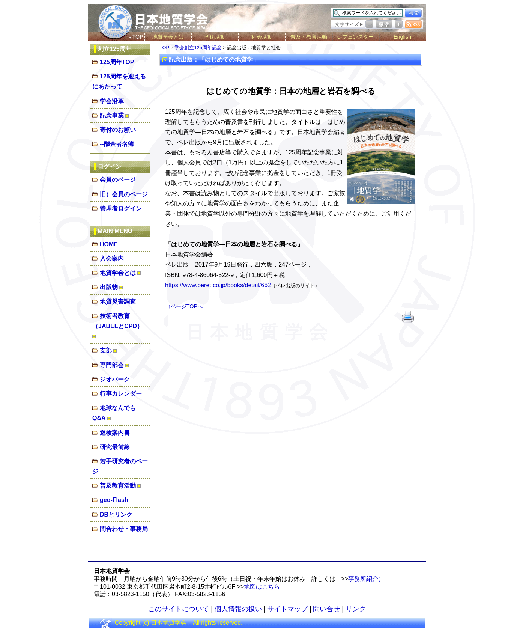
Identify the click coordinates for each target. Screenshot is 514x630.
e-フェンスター (355, 37)
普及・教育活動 (308, 37)
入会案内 (112, 258)
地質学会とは (168, 37)
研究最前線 (115, 447)
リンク (356, 609)
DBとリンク (116, 514)
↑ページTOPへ (185, 306)
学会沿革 (112, 101)
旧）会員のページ (124, 194)
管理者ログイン (121, 208)
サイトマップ (287, 609)
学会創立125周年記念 (197, 47)
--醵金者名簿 (117, 144)
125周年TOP (117, 62)
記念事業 (112, 115)
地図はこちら (262, 586)
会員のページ (118, 179)
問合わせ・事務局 (124, 529)
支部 (106, 350)
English (402, 37)
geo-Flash (114, 500)
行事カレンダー (121, 393)
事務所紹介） (366, 579)
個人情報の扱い (238, 609)
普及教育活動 (118, 485)
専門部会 (112, 365)
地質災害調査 (118, 301)
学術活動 (214, 37)
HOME (109, 244)
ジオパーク (115, 379)
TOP (164, 47)
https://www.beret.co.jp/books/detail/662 (218, 285)
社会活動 (261, 37)
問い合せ (326, 609)
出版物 (109, 287)
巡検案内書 (115, 433)
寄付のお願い (118, 130)
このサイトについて (178, 609)
